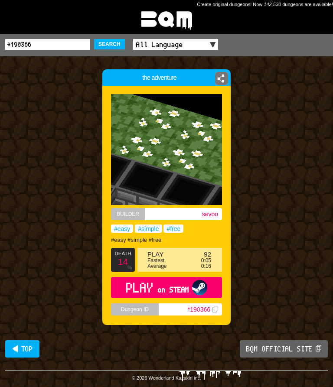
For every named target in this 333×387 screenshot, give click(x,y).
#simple (148, 228)
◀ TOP (22, 349)
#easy (122, 228)
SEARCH (109, 44)
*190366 (203, 309)
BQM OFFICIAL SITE (283, 349)
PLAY (166, 287)
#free (173, 228)
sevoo (210, 214)
